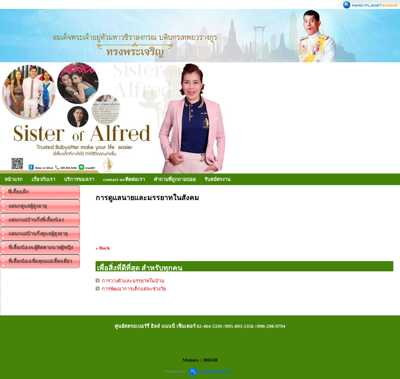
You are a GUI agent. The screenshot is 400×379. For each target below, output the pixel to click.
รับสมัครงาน (217, 179)
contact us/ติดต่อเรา (124, 179)
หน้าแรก (13, 179)
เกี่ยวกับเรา (43, 179)
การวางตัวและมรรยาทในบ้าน (133, 280)
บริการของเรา (79, 179)
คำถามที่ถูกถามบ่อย (175, 179)
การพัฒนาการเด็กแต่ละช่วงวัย (134, 288)
